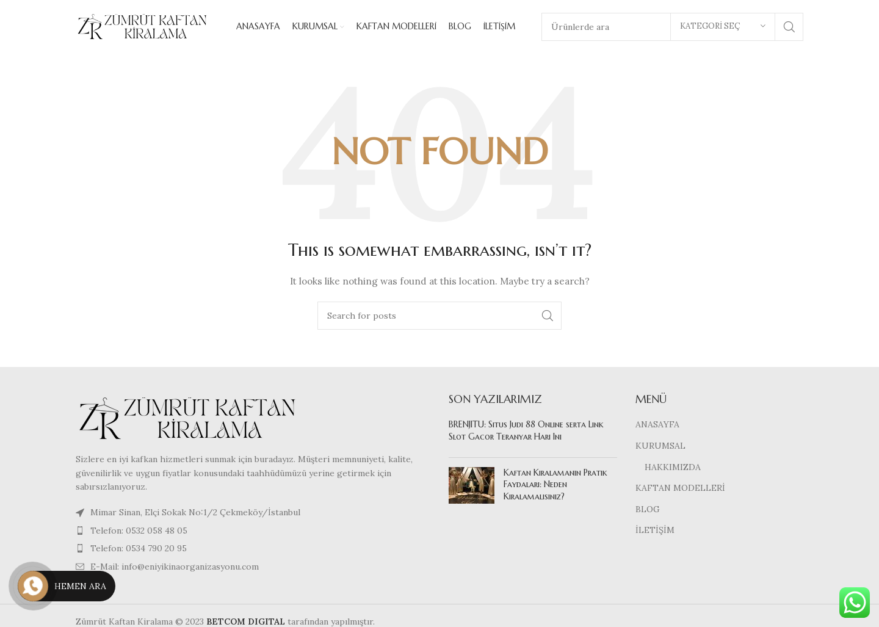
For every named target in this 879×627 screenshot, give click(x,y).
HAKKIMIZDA (673, 468)
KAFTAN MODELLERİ (680, 489)
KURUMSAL (660, 446)
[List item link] (253, 531)
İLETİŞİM (655, 531)
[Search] (439, 317)
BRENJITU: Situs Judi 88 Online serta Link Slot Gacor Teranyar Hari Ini (526, 432)
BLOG (647, 510)
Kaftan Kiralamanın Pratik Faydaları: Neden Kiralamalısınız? (555, 485)
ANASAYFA (657, 426)
